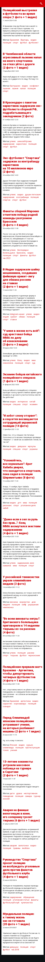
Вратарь (25, 40)
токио (6, 750)
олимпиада (8, 747)
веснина (14, 602)
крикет (13, 316)
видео (33, 40)
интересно (23, 401)
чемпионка (8, 607)
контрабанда (22, 197)
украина (33, 449)
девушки (22, 446)
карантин (7, 703)
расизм (30, 652)
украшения (33, 604)
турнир (37, 796)
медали (6, 604)
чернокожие (34, 655)
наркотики (21, 144)
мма (34, 360)
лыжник (6, 88)
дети (12, 793)
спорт (15, 42)
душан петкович (33, 194)
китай (32, 401)
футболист (34, 42)
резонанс (7, 505)
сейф (24, 604)
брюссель (21, 252)
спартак (6, 200)
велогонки (23, 845)
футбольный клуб (11, 902)
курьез (29, 745)
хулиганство (27, 902)
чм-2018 (15, 949)
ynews (13, 141)
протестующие (32, 747)
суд (33, 363)
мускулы (32, 446)
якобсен (26, 848)
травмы (16, 848)
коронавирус (20, 703)
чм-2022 (6, 258)
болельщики (9, 252)
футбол (23, 42)
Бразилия (14, 40)
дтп (19, 502)
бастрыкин (15, 85)
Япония (13, 745)
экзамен (33, 404)
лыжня (15, 88)
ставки (13, 319)
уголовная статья (21, 900)
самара (28, 796)
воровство (25, 602)
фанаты (23, 255)
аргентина (26, 701)
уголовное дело (28, 505)
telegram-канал (17, 314)
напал (23, 88)
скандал (6, 706)
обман (22, 316)
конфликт (34, 85)
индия (6, 316)
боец (19, 360)
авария (13, 845)
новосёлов (8, 363)
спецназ (17, 404)
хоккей (6, 798)
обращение (28, 897)
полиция (7, 42)
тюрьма (14, 655)
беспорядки (22, 250)
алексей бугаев (24, 141)
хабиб (5, 508)
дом (34, 602)
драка (19, 793)
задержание (8, 144)
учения (13, 750)
